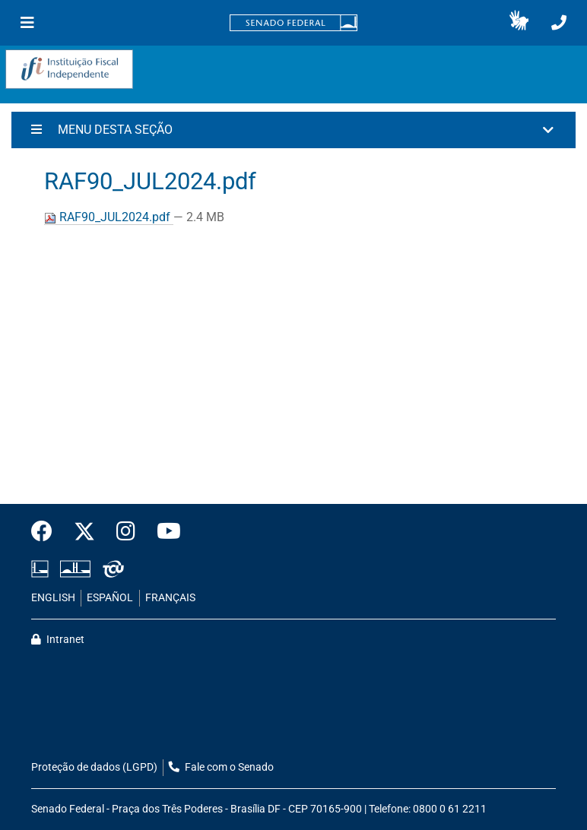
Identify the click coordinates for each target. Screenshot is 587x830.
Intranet (57, 639)
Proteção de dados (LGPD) (94, 767)
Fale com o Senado (221, 767)
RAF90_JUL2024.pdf (108, 217)
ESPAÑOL (110, 597)
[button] (519, 23)
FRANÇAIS (170, 597)
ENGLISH (53, 597)
